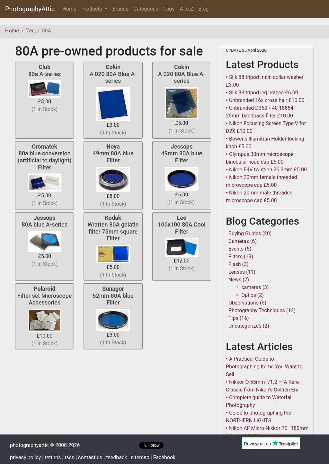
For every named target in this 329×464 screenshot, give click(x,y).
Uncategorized (245, 326)
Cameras (238, 241)
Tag (30, 31)
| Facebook (163, 457)
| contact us (89, 457)
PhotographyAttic (30, 9)
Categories (146, 9)
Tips (233, 318)
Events (236, 249)
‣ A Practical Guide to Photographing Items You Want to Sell (264, 366)
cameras (251, 287)
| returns (51, 457)
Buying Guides (244, 233)
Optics (248, 295)
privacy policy (25, 457)
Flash (234, 264)
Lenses (236, 272)
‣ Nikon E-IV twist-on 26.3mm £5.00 (266, 170)
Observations (243, 303)
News (234, 280)
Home (70, 8)
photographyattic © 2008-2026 (45, 445)
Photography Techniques (256, 310)
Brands (120, 9)
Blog (203, 9)
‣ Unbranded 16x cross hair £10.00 (265, 100)
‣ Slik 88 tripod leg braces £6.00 (262, 93)
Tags (169, 9)
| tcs (68, 457)
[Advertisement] (113, 397)
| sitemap (138, 457)
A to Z (186, 9)
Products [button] (92, 9)
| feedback (115, 457)
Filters (235, 256)
